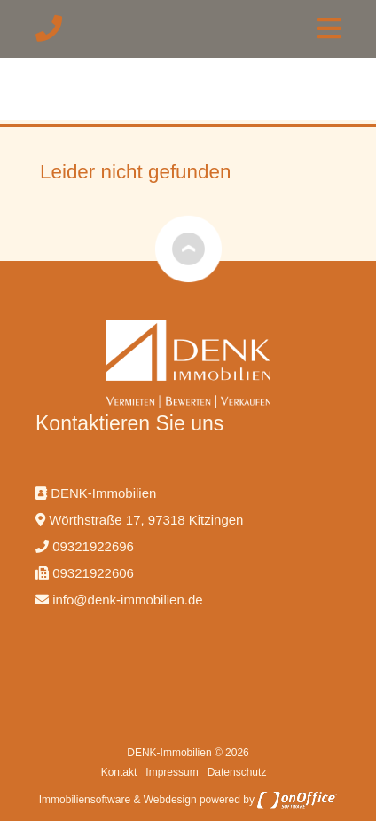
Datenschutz (237, 772)
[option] (188, 123)
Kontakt (119, 772)
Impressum (171, 772)
